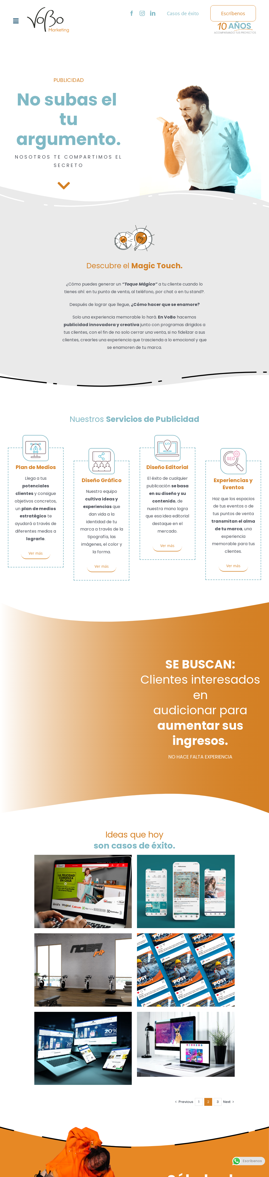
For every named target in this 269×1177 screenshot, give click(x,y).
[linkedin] (152, 13)
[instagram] (142, 13)
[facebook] (131, 13)
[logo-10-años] (235, 23)
